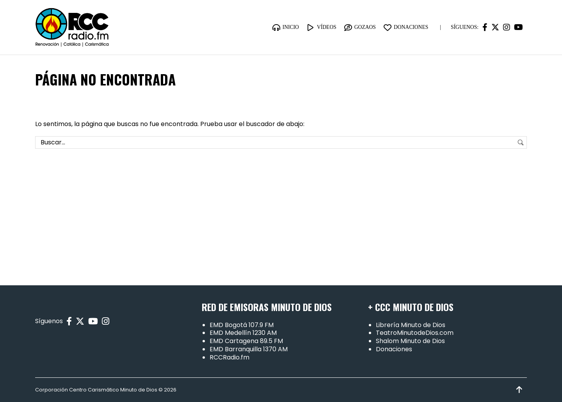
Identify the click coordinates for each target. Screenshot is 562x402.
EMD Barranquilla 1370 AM (249, 349)
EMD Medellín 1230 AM (243, 333)
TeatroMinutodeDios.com (415, 333)
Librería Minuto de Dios (410, 324)
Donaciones (394, 349)
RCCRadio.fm (229, 357)
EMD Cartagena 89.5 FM (246, 340)
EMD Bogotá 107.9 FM (242, 324)
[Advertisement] (281, 207)
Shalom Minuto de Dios (410, 340)
